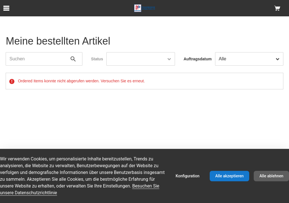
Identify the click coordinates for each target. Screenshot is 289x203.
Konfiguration (188, 176)
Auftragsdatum (197, 59)
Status (97, 59)
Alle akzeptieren (229, 176)
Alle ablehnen (271, 176)
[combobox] (140, 59)
